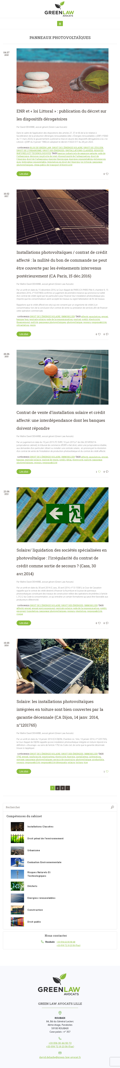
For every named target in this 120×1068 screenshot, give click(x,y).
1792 (19, 756)
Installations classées (79, 150)
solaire (71, 762)
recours (87, 322)
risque (20, 614)
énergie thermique (58, 159)
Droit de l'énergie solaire (67, 147)
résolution (81, 611)
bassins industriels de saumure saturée (77, 153)
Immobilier (68, 316)
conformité (35, 756)
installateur (82, 756)
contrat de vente (50, 459)
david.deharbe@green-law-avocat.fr (60, 1057)
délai (69, 459)
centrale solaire (37, 319)
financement (23, 322)
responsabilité (99, 322)
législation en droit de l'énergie (63, 162)
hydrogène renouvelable (34, 162)
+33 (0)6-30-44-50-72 (60, 1042)
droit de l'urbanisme (37, 159)
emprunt (21, 611)
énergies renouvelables (81, 159)
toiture (79, 762)
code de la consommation (59, 319)
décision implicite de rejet (43, 156)
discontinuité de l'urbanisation (74, 156)
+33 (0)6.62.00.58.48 (66, 942)
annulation (95, 316)
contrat (77, 319)
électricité (94, 319)
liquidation (32, 611)
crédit (85, 319)
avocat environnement (43, 608)
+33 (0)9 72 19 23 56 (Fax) (68, 945)
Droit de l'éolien (93, 147)
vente (33, 325)
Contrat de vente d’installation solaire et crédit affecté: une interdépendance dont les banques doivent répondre (61, 420)
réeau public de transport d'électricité (53, 164)
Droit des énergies (53, 150)
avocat (104, 316)
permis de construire (64, 759)
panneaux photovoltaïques (52, 322)
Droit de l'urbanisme (29, 150)
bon (26, 319)
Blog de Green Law (40, 147)
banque (20, 319)
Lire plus (23, 173)
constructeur (48, 756)
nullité (34, 322)
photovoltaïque (74, 322)
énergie (71, 756)
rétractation (23, 325)
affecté (84, 316)
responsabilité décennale (54, 762)
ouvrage (20, 759)
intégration (95, 756)
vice (86, 762)
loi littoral (86, 162)
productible (98, 759)
